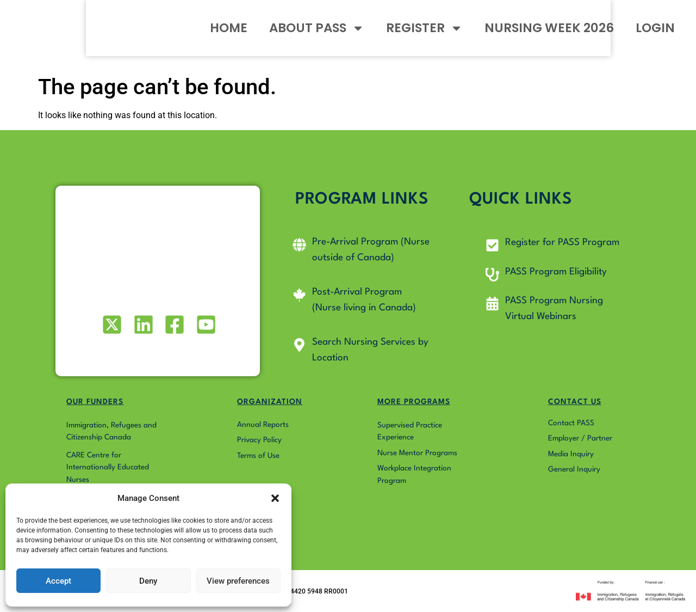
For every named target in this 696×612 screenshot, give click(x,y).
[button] (275, 492)
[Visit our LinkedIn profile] (142, 324)
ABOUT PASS (313, 35)
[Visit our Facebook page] (173, 324)
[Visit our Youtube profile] (204, 324)
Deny (148, 581)
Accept (58, 581)
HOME (225, 35)
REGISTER (420, 35)
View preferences (238, 581)
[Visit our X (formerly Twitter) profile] (111, 324)
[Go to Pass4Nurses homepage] (74, 35)
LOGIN (651, 35)
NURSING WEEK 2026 (545, 35)
